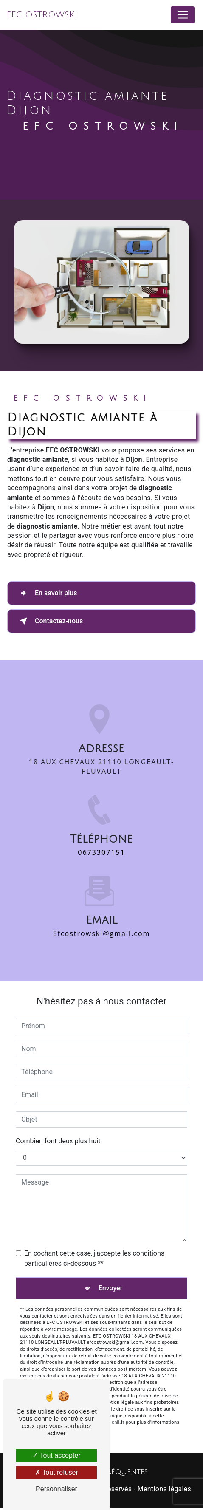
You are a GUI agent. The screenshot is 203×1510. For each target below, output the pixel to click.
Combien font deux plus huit (58, 1141)
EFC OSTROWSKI (42, 15)
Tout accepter (56, 1455)
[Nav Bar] (183, 14)
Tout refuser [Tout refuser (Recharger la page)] (56, 1472)
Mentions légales (164, 1489)
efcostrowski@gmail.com (101, 923)
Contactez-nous (49, 621)
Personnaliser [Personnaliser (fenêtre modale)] (56, 1489)
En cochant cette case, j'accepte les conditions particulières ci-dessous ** (94, 1258)
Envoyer (111, 1288)
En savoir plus (46, 593)
